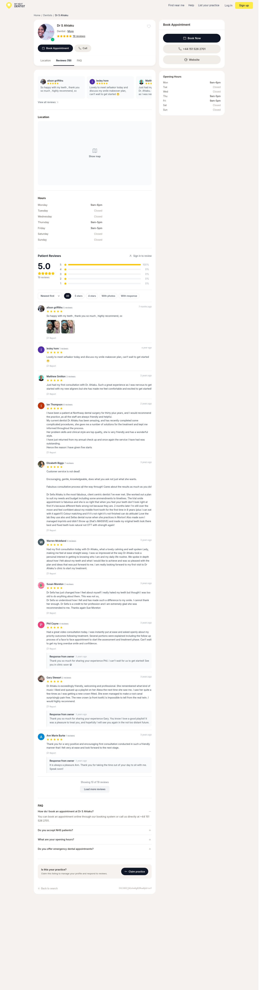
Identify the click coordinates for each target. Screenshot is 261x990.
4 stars (92, 295)
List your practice (208, 5)
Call (82, 48)
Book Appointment (55, 48)
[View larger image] (46, 32)
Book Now (192, 38)
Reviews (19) (63, 60)
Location (46, 60)
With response (129, 295)
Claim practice (135, 871)
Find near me (176, 5)
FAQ (79, 60)
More (71, 31)
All (67, 295)
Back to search (48, 888)
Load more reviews (94, 789)
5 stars (78, 295)
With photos (108, 295)
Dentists (47, 15)
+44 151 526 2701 (192, 49)
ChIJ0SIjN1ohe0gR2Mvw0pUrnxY (135, 888)
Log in (228, 5)
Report (51, 338)
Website (191, 59)
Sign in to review (140, 255)
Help (191, 5)
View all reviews (48, 102)
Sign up (244, 5)
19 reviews (79, 36)
